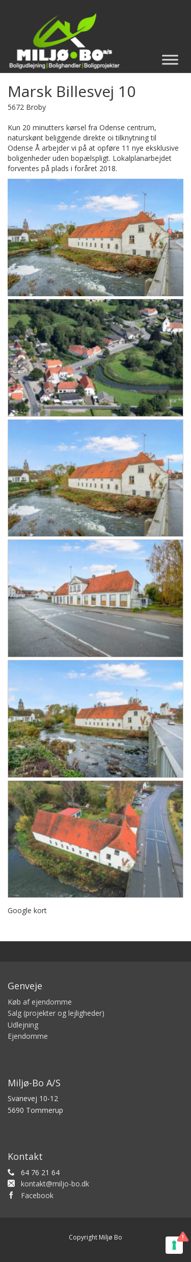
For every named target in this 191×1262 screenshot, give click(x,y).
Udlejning (23, 1025)
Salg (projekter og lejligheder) (56, 1013)
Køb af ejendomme (40, 1002)
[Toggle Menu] (170, 59)
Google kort (27, 910)
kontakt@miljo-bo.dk (55, 1183)
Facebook (37, 1195)
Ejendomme (28, 1036)
